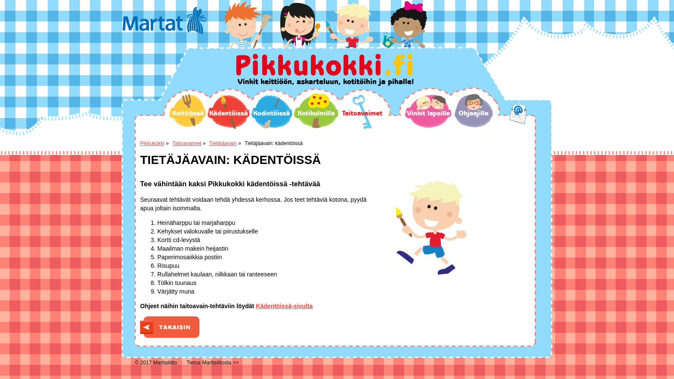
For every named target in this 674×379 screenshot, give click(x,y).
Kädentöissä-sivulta (284, 306)
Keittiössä (187, 110)
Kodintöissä (272, 111)
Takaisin (169, 327)
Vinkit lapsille (428, 111)
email (518, 113)
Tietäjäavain (223, 143)
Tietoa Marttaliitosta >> (213, 363)
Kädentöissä (228, 112)
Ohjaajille (473, 110)
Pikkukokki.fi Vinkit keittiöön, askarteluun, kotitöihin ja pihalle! (325, 70)
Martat (164, 20)
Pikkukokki (152, 143)
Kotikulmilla (316, 110)
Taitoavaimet (362, 111)
